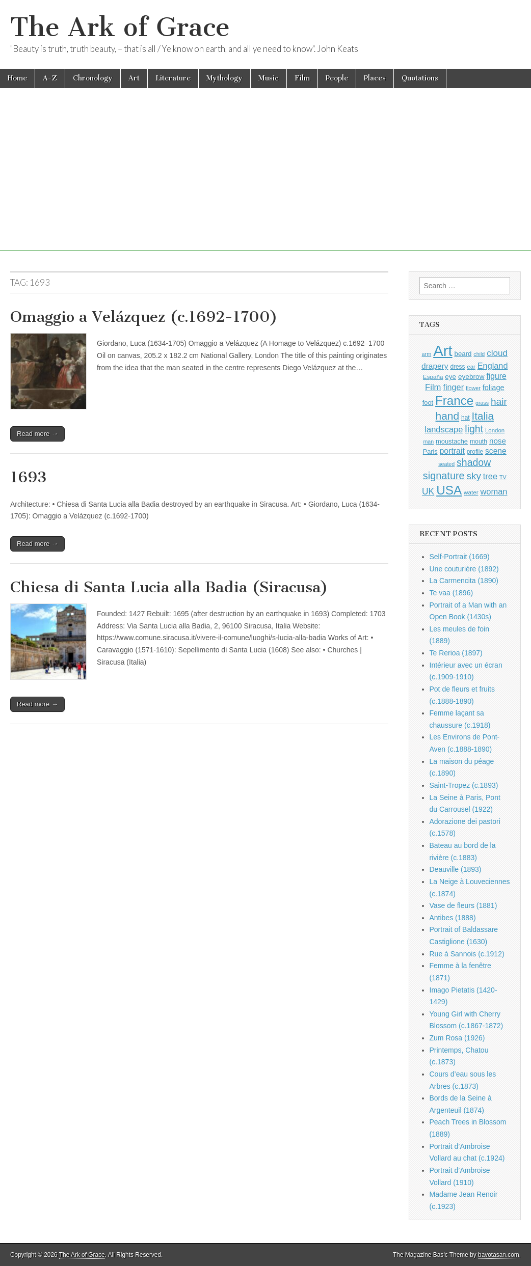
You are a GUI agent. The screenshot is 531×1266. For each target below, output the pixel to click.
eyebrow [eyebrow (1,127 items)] (471, 376)
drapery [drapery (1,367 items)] (434, 366)
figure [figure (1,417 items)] (496, 376)
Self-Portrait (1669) (460, 557)
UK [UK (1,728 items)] (428, 491)
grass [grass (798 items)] (482, 403)
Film (302, 78)
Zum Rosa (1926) (457, 1038)
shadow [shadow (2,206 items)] (474, 462)
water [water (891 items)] (471, 492)
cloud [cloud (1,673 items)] (497, 353)
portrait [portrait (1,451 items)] (451, 451)
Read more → (37, 433)
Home (17, 78)
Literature (173, 78)
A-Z (50, 78)
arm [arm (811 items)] (427, 354)
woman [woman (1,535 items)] (493, 491)
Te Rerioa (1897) (456, 653)
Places (375, 78)
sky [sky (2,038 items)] (474, 476)
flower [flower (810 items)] (473, 388)
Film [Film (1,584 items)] (433, 387)
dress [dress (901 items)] (457, 366)
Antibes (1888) (453, 918)
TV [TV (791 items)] (503, 477)
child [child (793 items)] (479, 354)
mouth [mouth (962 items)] (478, 441)
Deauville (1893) (456, 869)
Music (268, 78)
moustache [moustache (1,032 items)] (452, 441)
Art (134, 78)
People (337, 78)
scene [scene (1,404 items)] (496, 451)
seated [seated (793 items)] (446, 464)
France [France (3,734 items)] (454, 400)
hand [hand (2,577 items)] (447, 416)
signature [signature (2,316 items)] (444, 475)
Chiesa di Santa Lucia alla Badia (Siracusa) (169, 587)
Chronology (93, 78)
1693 (28, 477)
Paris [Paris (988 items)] (430, 451)
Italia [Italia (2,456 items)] (483, 416)
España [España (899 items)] (433, 376)
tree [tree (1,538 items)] (490, 476)
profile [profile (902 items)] (475, 451)
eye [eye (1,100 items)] (450, 376)
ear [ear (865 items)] (471, 367)
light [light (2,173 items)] (474, 428)
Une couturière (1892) (464, 569)
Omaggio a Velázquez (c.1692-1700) (144, 317)
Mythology (224, 78)
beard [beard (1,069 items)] (463, 353)
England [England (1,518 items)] (492, 365)
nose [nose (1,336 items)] (497, 440)
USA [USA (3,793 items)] (449, 490)
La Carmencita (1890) (464, 580)
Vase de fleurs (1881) (463, 905)
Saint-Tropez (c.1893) (464, 785)
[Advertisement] (265, 179)
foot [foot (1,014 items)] (427, 402)
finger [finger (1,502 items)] (453, 387)
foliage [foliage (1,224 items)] (494, 387)
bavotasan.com (498, 1254)
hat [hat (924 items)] (465, 417)
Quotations (420, 78)
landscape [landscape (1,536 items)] (443, 429)
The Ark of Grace (120, 27)
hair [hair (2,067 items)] (499, 401)
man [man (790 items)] (428, 441)
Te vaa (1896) (451, 593)
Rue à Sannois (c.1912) (467, 954)
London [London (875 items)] (495, 430)
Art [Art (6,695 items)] (442, 350)
